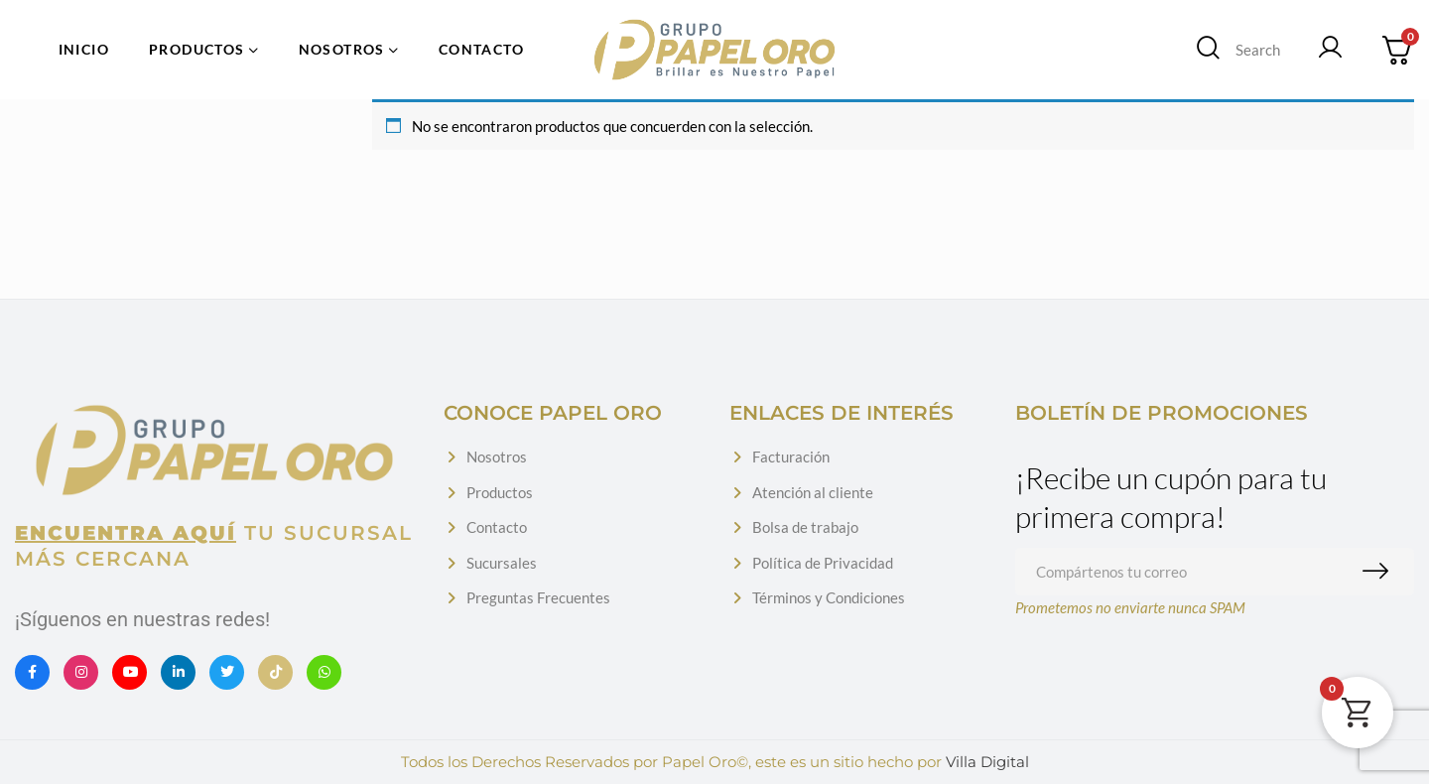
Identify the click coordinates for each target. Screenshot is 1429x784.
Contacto (496, 527)
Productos (499, 492)
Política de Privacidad (822, 563)
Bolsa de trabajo (805, 527)
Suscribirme (1380, 571)
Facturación (791, 456)
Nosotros (496, 456)
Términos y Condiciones (828, 597)
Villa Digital (987, 761)
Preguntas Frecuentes (538, 597)
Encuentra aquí (125, 533)
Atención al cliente (812, 492)
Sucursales (501, 563)
